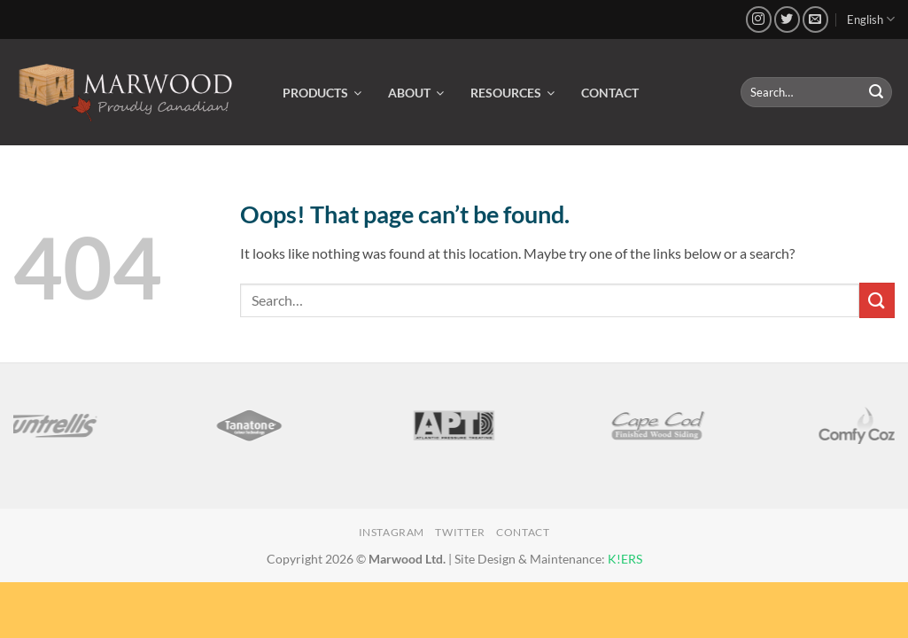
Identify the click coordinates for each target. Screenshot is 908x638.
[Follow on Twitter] (787, 19)
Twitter (460, 532)
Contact (522, 532)
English (871, 19)
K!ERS (625, 558)
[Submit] (876, 92)
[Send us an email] (815, 19)
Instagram (392, 532)
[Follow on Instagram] (759, 19)
